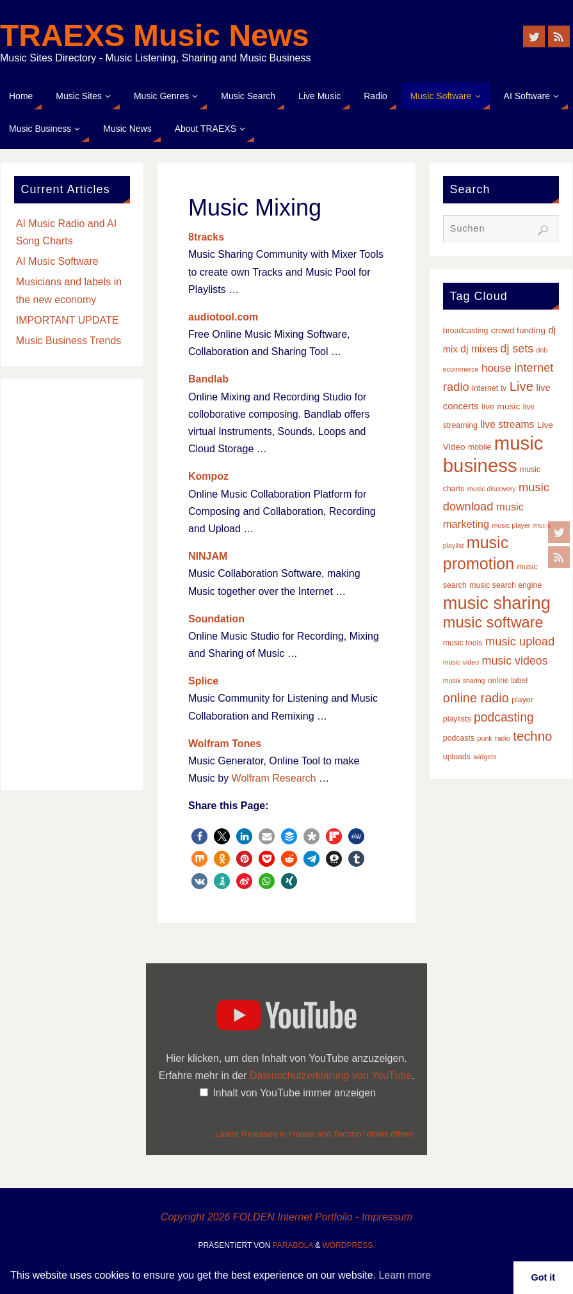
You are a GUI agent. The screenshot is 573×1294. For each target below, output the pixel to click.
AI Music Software (57, 261)
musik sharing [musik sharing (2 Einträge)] (464, 680)
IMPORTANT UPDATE (67, 320)
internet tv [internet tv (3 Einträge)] (489, 388)
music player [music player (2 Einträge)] (511, 525)
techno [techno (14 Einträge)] (532, 736)
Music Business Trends (69, 340)
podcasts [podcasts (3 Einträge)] (458, 738)
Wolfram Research (274, 778)
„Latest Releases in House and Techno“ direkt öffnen (313, 1134)
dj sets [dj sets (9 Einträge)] (517, 348)
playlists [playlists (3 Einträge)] (457, 718)
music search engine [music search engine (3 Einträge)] (505, 585)
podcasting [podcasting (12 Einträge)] (504, 717)
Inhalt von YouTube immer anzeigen (294, 1092)
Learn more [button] (404, 1275)
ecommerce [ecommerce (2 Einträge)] (461, 369)
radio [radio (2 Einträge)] (502, 738)
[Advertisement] (72, 585)
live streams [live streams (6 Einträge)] (507, 424)
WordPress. (349, 1245)
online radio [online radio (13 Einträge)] (476, 698)
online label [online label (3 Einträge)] (508, 680)
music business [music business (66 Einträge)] (493, 453)
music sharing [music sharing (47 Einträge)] (497, 603)
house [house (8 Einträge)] (496, 367)
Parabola (293, 1245)
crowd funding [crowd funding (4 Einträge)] (518, 330)
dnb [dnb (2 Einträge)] (542, 350)
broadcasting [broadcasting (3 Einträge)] (465, 330)
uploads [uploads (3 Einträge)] (457, 756)
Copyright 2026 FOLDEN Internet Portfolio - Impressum (286, 1216)
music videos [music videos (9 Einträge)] (515, 660)
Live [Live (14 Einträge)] (521, 386)
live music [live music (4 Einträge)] (500, 406)
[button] (199, 836)
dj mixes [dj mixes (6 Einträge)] (478, 348)
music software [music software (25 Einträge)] (493, 622)
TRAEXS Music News (154, 36)
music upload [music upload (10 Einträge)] (519, 641)
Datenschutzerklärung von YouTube (331, 1075)
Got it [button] (543, 1277)
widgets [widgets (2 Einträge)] (484, 757)
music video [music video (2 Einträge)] (461, 662)
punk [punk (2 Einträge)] (485, 738)
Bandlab (208, 379)
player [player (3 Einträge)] (522, 699)
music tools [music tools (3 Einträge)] (463, 642)
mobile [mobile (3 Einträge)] (479, 447)
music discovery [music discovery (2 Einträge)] (491, 489)
